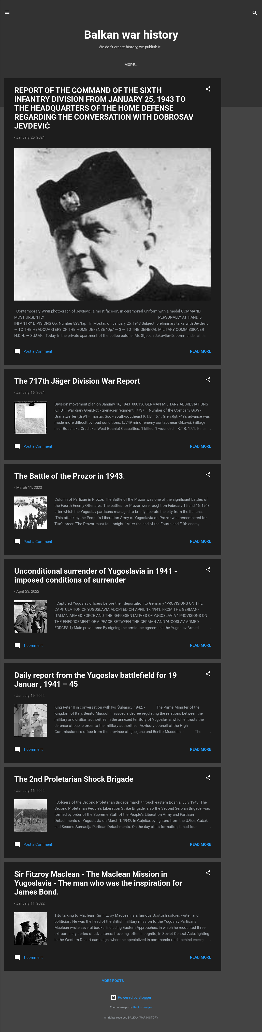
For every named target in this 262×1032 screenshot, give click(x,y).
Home (29, 64)
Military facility (200, 64)
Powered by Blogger (131, 998)
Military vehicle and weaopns (73, 64)
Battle (168, 64)
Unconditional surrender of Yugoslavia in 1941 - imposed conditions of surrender (95, 576)
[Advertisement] (241, 155)
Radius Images (142, 1008)
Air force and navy (132, 64)
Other (232, 64)
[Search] (255, 14)
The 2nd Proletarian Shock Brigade (73, 780)
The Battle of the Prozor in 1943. (69, 477)
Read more (200, 352)
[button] (208, 91)
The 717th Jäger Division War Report (77, 382)
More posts (112, 982)
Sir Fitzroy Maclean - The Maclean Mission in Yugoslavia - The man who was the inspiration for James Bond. (98, 884)
